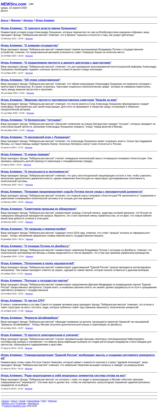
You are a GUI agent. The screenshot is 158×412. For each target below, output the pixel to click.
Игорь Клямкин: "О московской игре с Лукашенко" (36, 137)
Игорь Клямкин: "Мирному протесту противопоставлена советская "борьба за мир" (59, 99)
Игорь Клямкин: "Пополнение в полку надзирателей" (38, 263)
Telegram (52, 401)
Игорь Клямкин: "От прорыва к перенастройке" (34, 228)
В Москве (21, 403)
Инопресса (33, 403)
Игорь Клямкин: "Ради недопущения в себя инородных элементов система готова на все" (63, 375)
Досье (14, 401)
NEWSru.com (13, 4)
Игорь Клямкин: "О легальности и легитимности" (35, 171)
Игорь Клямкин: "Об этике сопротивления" (31, 79)
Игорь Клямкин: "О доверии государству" (30, 45)
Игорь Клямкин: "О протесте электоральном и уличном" (40, 335)
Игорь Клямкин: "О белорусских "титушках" (31, 120)
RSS (43, 401)
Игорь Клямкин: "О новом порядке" (25, 154)
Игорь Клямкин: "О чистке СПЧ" (23, 300)
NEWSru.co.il (8, 403)
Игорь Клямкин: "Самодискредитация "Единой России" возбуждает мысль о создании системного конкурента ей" (78, 356)
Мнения (29, 38)
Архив (22, 401)
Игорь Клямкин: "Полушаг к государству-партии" (35, 280)
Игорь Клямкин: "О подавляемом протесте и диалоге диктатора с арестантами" (56, 62)
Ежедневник (33, 401)
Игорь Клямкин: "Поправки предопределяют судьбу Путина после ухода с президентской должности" (72, 191)
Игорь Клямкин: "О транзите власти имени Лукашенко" (39, 28)
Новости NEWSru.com (15, 406)
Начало (5, 401)
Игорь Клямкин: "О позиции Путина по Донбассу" (35, 246)
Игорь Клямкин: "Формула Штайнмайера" (30, 317)
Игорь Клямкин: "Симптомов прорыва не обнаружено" (39, 208)
